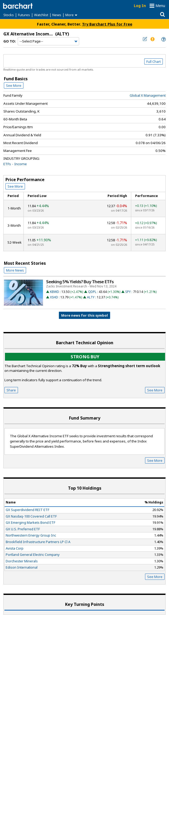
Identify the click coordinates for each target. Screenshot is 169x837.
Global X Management (148, 95)
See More (13, 85)
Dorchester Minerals (22, 561)
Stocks (8, 15)
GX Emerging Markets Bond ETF (30, 522)
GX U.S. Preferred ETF (23, 529)
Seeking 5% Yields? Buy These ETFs (80, 281)
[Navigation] (48, 41)
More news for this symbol (84, 315)
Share (11, 390)
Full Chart (153, 61)
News (56, 15)
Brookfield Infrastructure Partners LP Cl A (38, 541)
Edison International (21, 567)
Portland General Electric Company (33, 554)
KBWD (54, 292)
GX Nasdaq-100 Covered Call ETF (31, 516)
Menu (160, 5)
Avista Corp (14, 548)
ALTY (91, 297)
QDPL (92, 292)
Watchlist (41, 15)
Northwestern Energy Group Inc (31, 535)
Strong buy (85, 357)
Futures (24, 15)
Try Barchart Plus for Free (107, 24)
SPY (128, 292)
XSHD (54, 297)
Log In (140, 5)
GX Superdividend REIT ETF (27, 509)
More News (15, 270)
